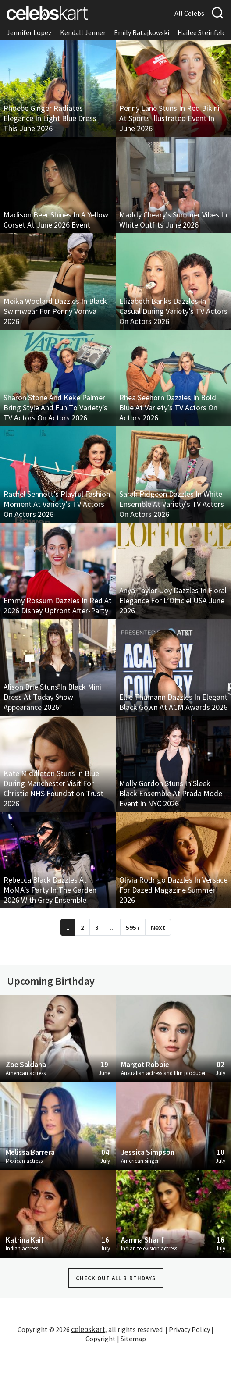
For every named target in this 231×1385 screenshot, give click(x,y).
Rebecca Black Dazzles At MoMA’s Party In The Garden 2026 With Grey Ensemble (50, 890)
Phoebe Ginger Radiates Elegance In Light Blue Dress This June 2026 (50, 118)
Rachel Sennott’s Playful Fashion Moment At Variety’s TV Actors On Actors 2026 (57, 504)
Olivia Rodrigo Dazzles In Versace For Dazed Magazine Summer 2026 (173, 890)
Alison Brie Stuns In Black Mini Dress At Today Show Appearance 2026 (52, 697)
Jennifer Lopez (29, 32)
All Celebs (189, 13)
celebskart (88, 1329)
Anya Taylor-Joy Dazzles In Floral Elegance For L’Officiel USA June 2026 (173, 600)
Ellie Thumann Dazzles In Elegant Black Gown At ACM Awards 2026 (173, 702)
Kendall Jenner (83, 32)
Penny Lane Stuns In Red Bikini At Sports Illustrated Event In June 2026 (169, 118)
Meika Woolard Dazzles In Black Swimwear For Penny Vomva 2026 (55, 311)
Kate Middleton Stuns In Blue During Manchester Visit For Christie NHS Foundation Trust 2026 (53, 788)
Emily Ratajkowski (141, 32)
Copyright (100, 1338)
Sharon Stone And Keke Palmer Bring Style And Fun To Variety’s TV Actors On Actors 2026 (55, 407)
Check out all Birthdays (116, 1278)
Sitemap (133, 1338)
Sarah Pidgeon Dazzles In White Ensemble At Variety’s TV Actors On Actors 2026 (171, 504)
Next (158, 927)
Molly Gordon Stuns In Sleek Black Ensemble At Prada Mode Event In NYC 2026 (170, 793)
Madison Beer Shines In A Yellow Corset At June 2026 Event (56, 220)
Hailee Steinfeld (202, 32)
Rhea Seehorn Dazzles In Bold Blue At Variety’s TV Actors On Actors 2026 (168, 407)
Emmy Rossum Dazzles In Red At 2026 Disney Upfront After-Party (58, 605)
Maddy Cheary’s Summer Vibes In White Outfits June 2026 (173, 220)
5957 (133, 927)
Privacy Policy (189, 1329)
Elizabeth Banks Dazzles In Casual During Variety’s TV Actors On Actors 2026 (173, 311)
